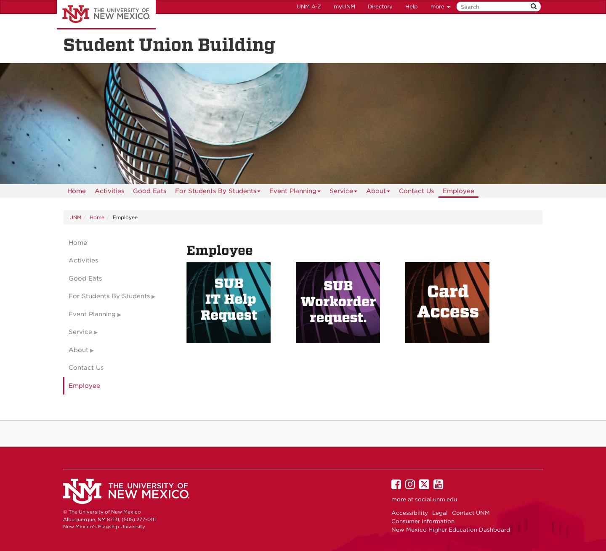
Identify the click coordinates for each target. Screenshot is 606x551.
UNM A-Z (309, 6)
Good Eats (149, 191)
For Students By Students (218, 192)
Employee (458, 191)
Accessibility (409, 512)
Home (76, 191)
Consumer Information (422, 521)
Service (344, 192)
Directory (380, 6)
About (378, 192)
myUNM (344, 6)
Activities (109, 191)
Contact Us (416, 191)
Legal (440, 512)
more (440, 6)
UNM (75, 217)
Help (411, 6)
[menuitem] (76, 191)
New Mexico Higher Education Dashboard (450, 529)
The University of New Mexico (106, 14)
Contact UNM (471, 512)
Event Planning (295, 192)
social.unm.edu (436, 499)
